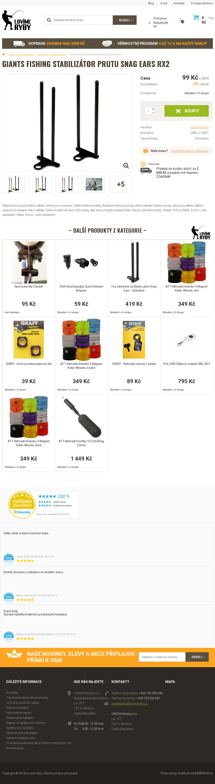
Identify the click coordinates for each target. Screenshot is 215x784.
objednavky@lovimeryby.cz (129, 703)
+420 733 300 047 (148, 698)
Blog (151, 3)
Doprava (49, 43)
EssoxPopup (14, 748)
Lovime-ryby (21, 20)
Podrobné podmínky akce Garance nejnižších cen (38, 743)
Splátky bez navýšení (19, 728)
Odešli (197, 657)
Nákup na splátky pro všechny (26, 723)
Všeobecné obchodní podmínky (27, 697)
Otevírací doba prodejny (22, 733)
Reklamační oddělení (19, 717)
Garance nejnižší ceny (20, 738)
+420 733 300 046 (151, 693)
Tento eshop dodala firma (177, 773)
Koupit (192, 111)
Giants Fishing (199, 127)
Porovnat (154, 164)
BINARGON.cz (204, 773)
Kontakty (179, 3)
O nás (163, 3)
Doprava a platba (17, 707)
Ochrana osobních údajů (22, 702)
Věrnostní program (154, 43)
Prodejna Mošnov (202, 3)
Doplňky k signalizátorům (52, 54)
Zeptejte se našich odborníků (190, 151)
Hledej (124, 20)
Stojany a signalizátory (21, 54)
